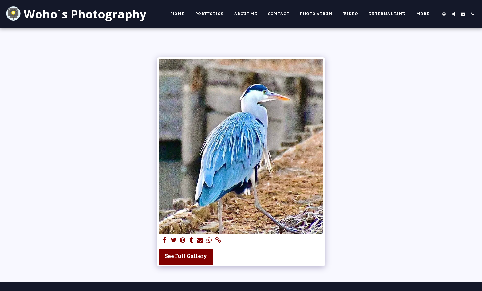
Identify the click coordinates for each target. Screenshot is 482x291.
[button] (453, 14)
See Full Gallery (186, 256)
